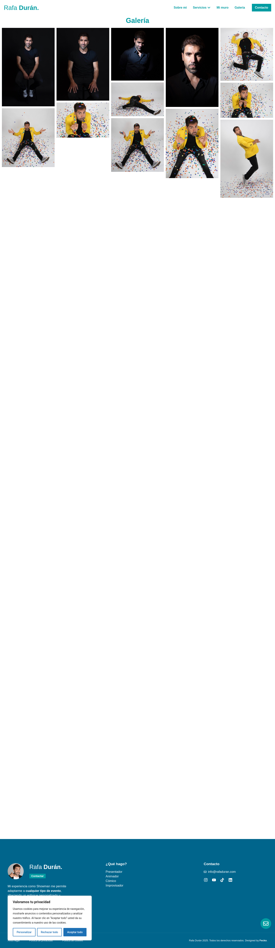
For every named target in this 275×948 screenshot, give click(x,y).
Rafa (21, 7)
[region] (50, 918)
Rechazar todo (49, 932)
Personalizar (24, 932)
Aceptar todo (75, 932)
